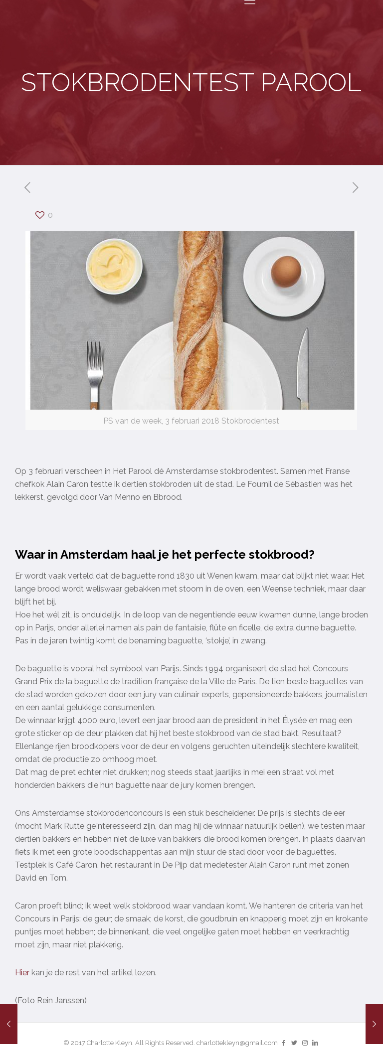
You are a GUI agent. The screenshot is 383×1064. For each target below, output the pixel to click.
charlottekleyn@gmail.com (237, 1043)
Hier (22, 972)
